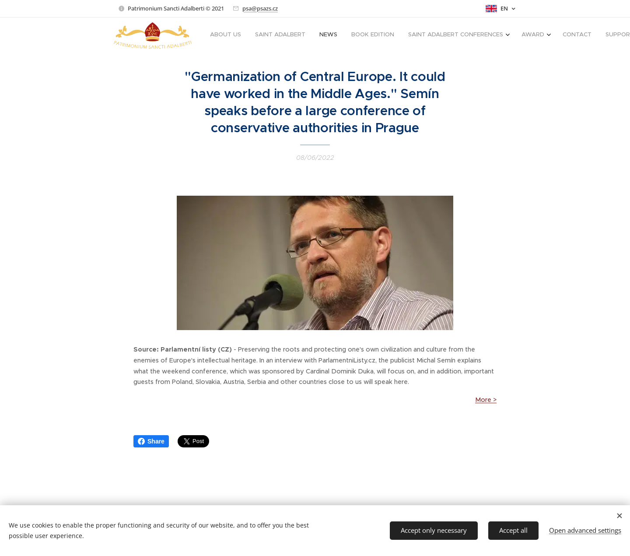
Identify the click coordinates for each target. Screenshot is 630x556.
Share (151, 441)
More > (486, 400)
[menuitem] (411, 35)
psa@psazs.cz (260, 8)
